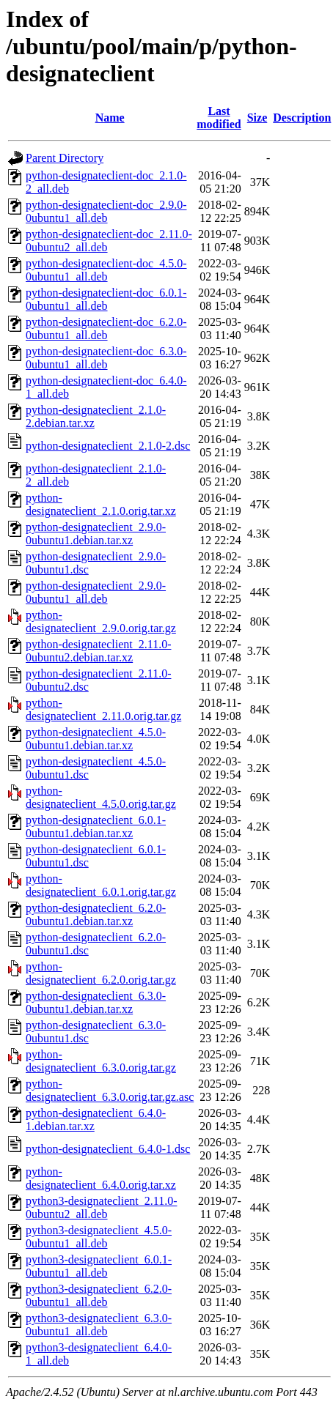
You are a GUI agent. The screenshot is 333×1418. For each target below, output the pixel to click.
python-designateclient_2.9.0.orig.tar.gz (101, 621)
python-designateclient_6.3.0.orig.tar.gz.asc (110, 1090)
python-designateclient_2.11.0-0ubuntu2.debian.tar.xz (98, 651)
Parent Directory (64, 158)
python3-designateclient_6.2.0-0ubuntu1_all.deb (99, 1295)
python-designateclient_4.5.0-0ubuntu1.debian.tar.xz (96, 738)
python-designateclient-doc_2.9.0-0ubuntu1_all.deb (106, 211)
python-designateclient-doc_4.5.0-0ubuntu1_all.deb (106, 270)
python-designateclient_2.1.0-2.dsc (108, 445)
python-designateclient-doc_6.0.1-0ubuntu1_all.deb (106, 299)
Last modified (219, 117)
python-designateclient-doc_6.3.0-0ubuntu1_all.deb (106, 358)
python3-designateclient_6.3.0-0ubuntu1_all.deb (99, 1324)
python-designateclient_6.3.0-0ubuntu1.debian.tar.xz (96, 1002)
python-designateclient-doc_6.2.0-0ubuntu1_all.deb (106, 328)
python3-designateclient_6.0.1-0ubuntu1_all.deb (99, 1266)
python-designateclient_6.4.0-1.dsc (108, 1149)
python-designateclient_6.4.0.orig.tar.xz (101, 1178)
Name (110, 117)
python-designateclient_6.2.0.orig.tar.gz (101, 973)
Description (302, 117)
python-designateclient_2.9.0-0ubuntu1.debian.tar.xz (96, 533)
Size (257, 117)
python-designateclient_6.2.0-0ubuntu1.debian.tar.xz (96, 914)
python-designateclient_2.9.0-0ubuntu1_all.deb (96, 592)
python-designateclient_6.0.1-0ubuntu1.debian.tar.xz (96, 826)
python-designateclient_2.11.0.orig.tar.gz (103, 709)
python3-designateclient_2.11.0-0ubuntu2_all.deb (101, 1207)
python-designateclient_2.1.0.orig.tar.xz (101, 504)
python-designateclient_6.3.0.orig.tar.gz (101, 1061)
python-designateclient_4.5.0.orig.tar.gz (101, 797)
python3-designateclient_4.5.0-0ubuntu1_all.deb (99, 1237)
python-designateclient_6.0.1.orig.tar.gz (101, 885)
